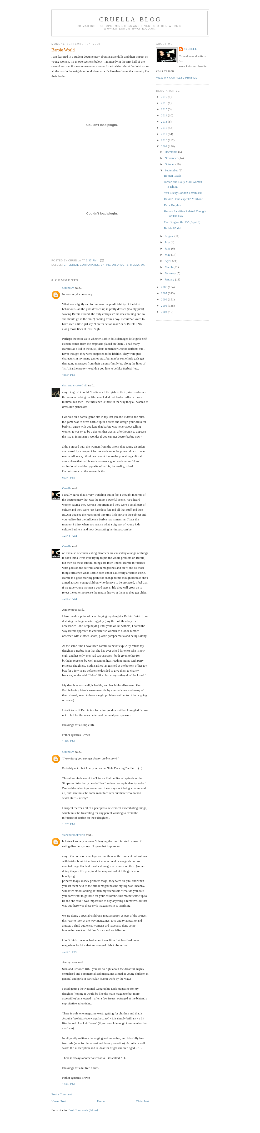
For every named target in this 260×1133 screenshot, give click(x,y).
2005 (164, 305)
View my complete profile (176, 77)
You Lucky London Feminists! (183, 193)
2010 (164, 140)
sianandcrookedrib (73, 835)
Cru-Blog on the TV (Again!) (182, 222)
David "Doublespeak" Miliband (183, 199)
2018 (164, 103)
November (172, 158)
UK (143, 265)
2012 (164, 128)
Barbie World (63, 50)
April (168, 261)
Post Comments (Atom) (83, 1110)
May (168, 254)
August (170, 236)
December (171, 152)
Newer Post (58, 1101)
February (171, 273)
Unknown (68, 287)
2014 (164, 115)
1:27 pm (68, 824)
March (169, 267)
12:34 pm (69, 951)
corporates (89, 265)
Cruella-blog (130, 19)
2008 (164, 287)
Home (101, 1101)
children (71, 265)
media (134, 265)
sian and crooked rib (74, 385)
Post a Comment (61, 1094)
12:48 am (69, 535)
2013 (164, 121)
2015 (164, 109)
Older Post (142, 1101)
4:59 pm (68, 374)
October (170, 164)
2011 (164, 134)
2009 (164, 146)
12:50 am (69, 598)
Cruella (66, 488)
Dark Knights (172, 205)
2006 (164, 299)
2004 (164, 312)
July (168, 242)
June (168, 248)
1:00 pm (68, 741)
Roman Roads (172, 175)
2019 (164, 97)
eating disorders (114, 265)
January (170, 279)
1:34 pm (68, 1084)
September (172, 170)
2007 (164, 293)
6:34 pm (68, 477)
